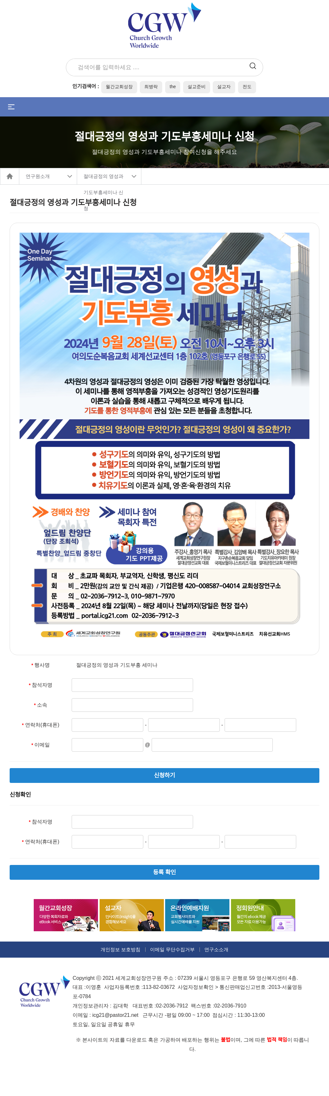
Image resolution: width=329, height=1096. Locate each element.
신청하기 (164, 775)
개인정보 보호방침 (120, 949)
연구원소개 (38, 176)
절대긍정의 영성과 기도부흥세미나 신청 (103, 178)
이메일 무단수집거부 (172, 949)
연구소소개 (216, 949)
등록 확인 (164, 872)
